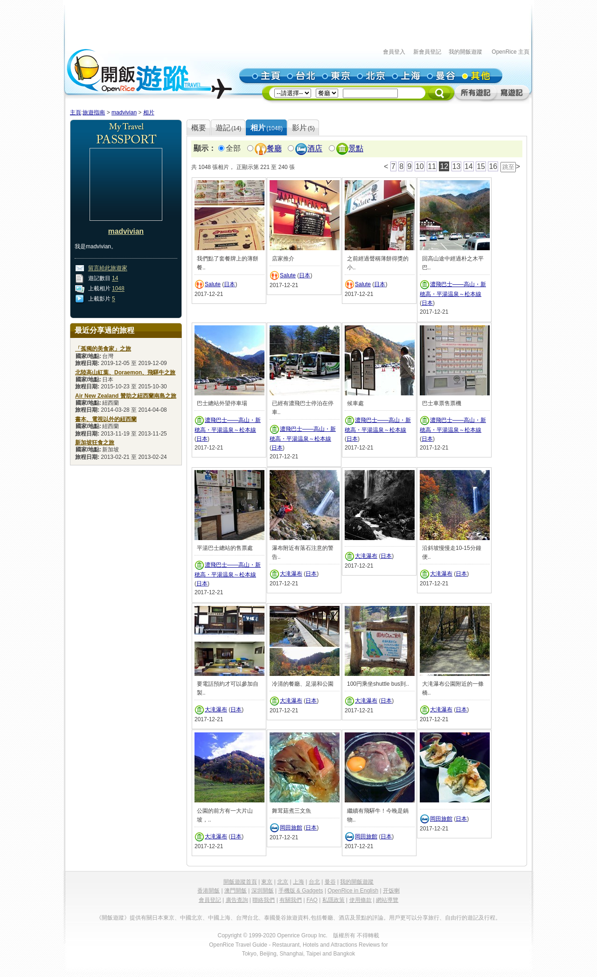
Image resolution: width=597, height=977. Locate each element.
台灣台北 (247, 917)
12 (444, 166)
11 (432, 166)
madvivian (124, 112)
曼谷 (330, 882)
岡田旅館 (291, 827)
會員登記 (210, 900)
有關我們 (290, 900)
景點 (355, 149)
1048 (118, 289)
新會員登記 (427, 52)
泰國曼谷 (275, 917)
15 (481, 166)
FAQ (312, 900)
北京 (282, 882)
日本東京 (163, 917)
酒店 (314, 149)
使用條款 (360, 900)
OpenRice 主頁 (510, 52)
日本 (229, 284)
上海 (298, 882)
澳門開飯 (235, 890)
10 (420, 166)
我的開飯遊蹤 (465, 52)
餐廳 (274, 149)
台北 (314, 882)
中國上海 (219, 917)
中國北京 (191, 917)
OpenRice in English (352, 890)
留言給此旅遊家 (107, 268)
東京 (266, 882)
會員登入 (394, 52)
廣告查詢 (237, 900)
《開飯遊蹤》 (113, 917)
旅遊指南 (94, 112)
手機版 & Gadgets (300, 890)
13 (456, 166)
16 (493, 166)
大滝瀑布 (291, 573)
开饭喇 (391, 890)
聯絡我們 (263, 900)
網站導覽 (387, 900)
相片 (148, 112)
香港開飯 (208, 890)
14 (115, 278)
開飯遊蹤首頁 (240, 882)
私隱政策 (333, 900)
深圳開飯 (262, 890)
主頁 (75, 112)
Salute (213, 284)
